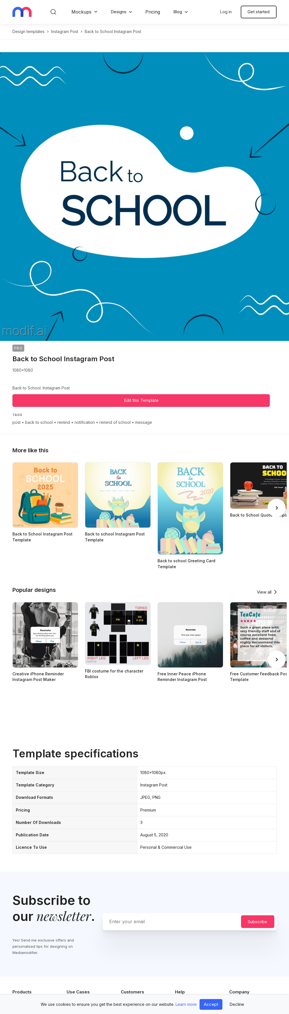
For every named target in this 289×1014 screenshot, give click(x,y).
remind (63, 422)
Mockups (81, 12)
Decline (236, 1004)
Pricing (152, 12)
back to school (39, 422)
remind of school (115, 422)
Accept (211, 1004)
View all (264, 592)
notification (85, 422)
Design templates (28, 31)
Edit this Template (141, 400)
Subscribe (257, 921)
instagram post (64, 31)
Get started (259, 11)
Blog (177, 11)
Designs (118, 11)
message (143, 422)
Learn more (186, 1004)
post (16, 422)
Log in (226, 11)
